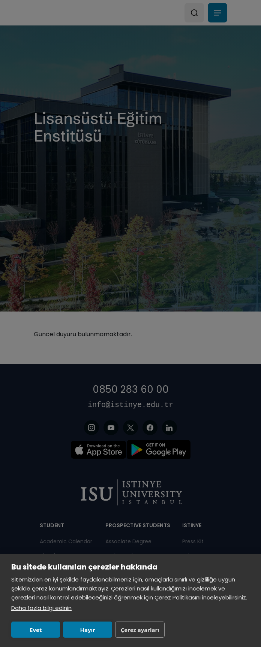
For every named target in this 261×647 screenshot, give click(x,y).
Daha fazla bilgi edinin (41, 608)
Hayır (87, 630)
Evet (36, 630)
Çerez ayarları (140, 630)
